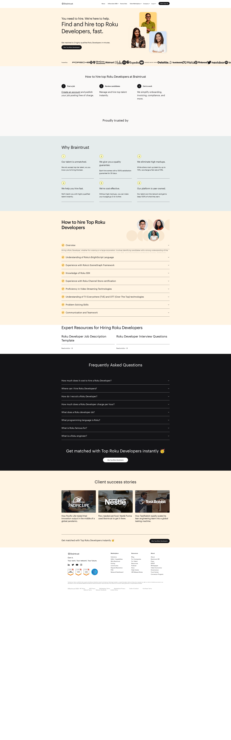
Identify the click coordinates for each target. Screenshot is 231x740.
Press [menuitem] (152, 561)
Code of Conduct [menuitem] (134, 588)
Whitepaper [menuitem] (154, 565)
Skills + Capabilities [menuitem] (117, 559)
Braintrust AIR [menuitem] (155, 559)
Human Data (123, 3)
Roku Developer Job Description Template (83, 338)
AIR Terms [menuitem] (82, 588)
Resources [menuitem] (134, 563)
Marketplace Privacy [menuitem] (119, 588)
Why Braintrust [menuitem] (115, 561)
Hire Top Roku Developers (71, 47)
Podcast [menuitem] (133, 565)
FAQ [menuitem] (112, 570)
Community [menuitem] (114, 565)
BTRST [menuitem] (153, 563)
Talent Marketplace (135, 3)
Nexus (103, 3)
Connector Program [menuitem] (157, 574)
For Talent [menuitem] (134, 561)
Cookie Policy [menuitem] (114, 590)
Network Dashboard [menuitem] (117, 572)
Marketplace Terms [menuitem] (104, 588)
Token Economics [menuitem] (156, 568)
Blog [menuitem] (132, 557)
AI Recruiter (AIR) (112, 3)
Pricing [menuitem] (113, 563)
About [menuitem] (153, 557)
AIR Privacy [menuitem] (92, 588)
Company (146, 3)
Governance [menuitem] (155, 570)
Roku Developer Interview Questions (141, 336)
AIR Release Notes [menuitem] (137, 572)
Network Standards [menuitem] (101, 590)
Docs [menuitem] (133, 568)
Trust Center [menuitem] (155, 572)
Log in (153, 3)
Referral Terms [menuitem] (88, 590)
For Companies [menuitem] (136, 559)
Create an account (70, 92)
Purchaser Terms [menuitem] (147, 588)
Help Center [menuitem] (135, 570)
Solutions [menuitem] (114, 557)
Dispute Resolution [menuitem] (117, 568)
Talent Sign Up (164, 3)
